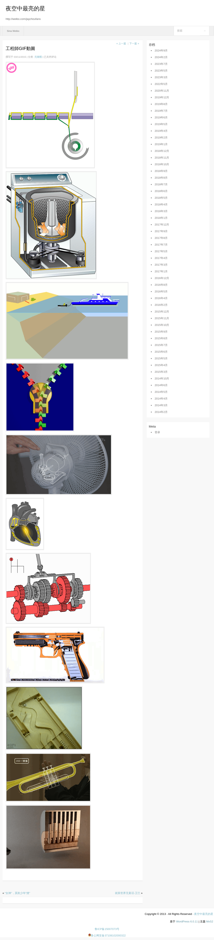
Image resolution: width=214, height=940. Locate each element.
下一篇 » (134, 43)
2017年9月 (161, 231)
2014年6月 (161, 385)
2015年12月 (162, 311)
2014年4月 (161, 398)
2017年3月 (161, 264)
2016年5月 (161, 291)
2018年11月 (162, 157)
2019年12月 (162, 97)
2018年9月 (161, 171)
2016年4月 (161, 298)
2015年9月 (161, 331)
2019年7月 (161, 110)
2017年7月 (161, 244)
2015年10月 (162, 325)
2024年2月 (161, 57)
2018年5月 (161, 197)
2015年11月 (162, 318)
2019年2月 (161, 137)
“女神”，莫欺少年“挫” (17, 893)
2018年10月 (162, 164)
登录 (157, 432)
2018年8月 (161, 177)
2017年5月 (161, 251)
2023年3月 (161, 77)
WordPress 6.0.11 (187, 921)
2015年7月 (161, 345)
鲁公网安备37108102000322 (107, 935)
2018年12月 (162, 150)
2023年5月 (161, 70)
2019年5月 (161, 124)
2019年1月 (161, 144)
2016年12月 (162, 278)
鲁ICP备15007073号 (107, 929)
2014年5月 (161, 391)
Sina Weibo (13, 30)
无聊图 (38, 56)
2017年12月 (162, 224)
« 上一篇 (121, 43)
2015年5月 (161, 358)
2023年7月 (161, 63)
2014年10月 (162, 378)
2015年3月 (161, 371)
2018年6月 (161, 191)
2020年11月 (162, 90)
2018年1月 (161, 217)
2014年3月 (161, 405)
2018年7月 (161, 184)
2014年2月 (161, 412)
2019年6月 (161, 117)
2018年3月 (161, 211)
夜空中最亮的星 (25, 8)
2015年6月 (161, 351)
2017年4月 (161, 258)
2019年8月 (161, 104)
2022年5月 (161, 84)
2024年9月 (161, 50)
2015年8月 (161, 338)
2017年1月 (161, 271)
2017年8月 (161, 237)
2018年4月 (161, 204)
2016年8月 (161, 284)
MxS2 (209, 921)
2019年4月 (161, 130)
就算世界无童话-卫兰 (127, 893)
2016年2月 (161, 304)
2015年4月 (161, 365)
